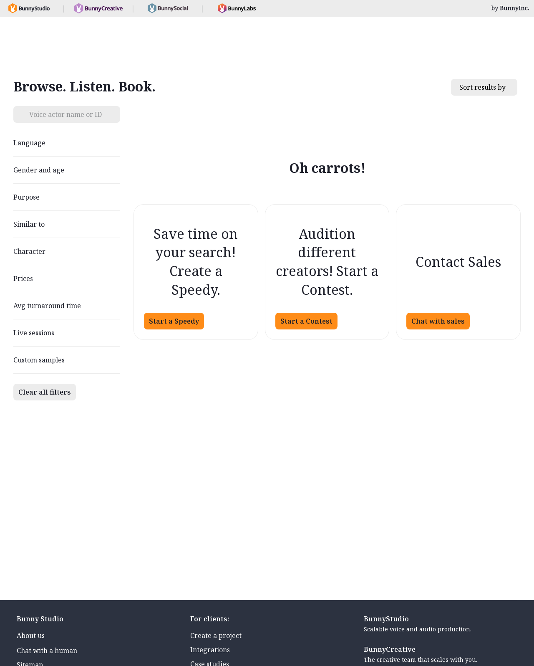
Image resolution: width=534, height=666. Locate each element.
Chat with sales (438, 321)
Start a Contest (306, 321)
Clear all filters (44, 392)
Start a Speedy (174, 321)
